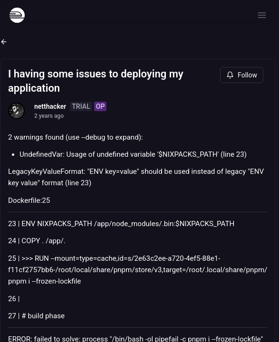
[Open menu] (261, 15)
